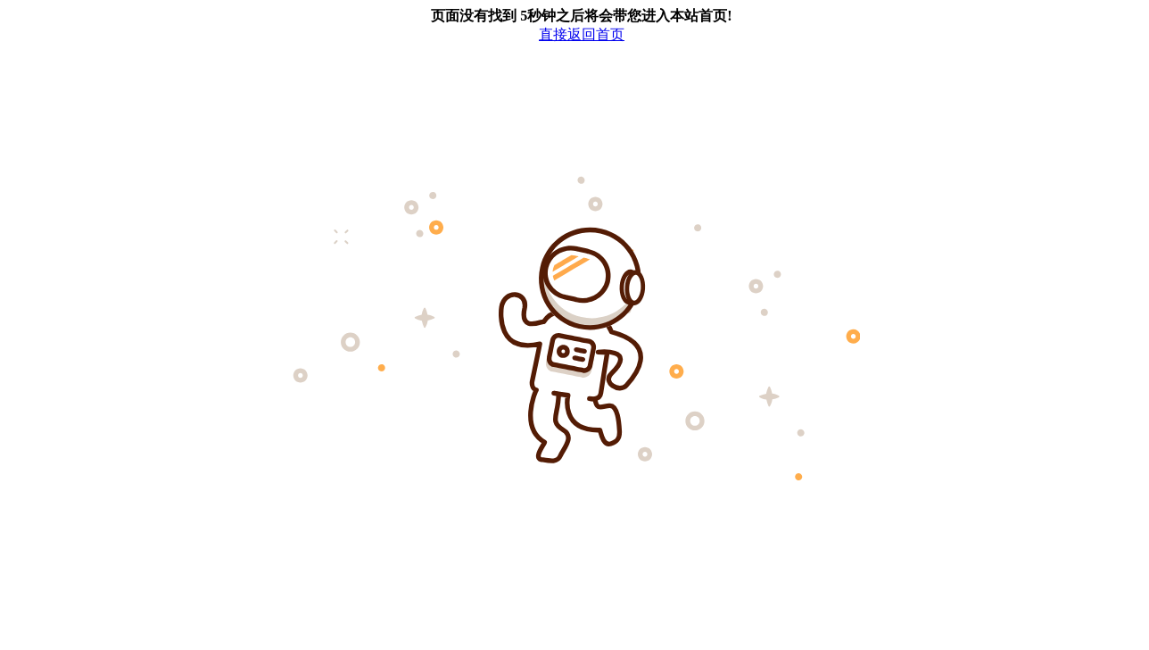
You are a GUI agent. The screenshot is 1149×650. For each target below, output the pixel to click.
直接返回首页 (581, 34)
